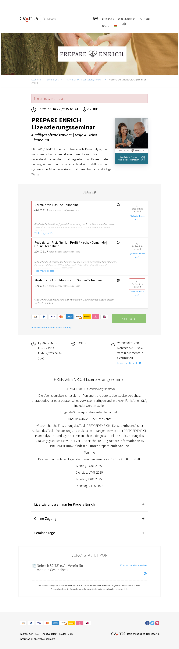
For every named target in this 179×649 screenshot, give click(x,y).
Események (52, 79)
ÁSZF (38, 634)
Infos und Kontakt (129, 363)
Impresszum (26, 634)
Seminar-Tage (44, 532)
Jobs (71, 634)
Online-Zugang (45, 518)
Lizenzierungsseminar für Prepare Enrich (64, 504)
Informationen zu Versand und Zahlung (51, 327)
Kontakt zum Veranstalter (133, 565)
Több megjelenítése (44, 233)
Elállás (62, 634)
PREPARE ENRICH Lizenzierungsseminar (83, 79)
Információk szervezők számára (37, 639)
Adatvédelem (50, 634)
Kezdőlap (36, 79)
